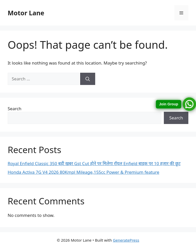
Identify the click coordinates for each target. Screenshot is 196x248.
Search (14, 108)
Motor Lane (26, 12)
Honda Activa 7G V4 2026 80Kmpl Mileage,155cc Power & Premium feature (83, 172)
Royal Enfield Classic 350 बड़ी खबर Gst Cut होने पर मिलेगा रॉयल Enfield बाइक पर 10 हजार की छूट (94, 163)
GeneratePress (126, 240)
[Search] (87, 79)
